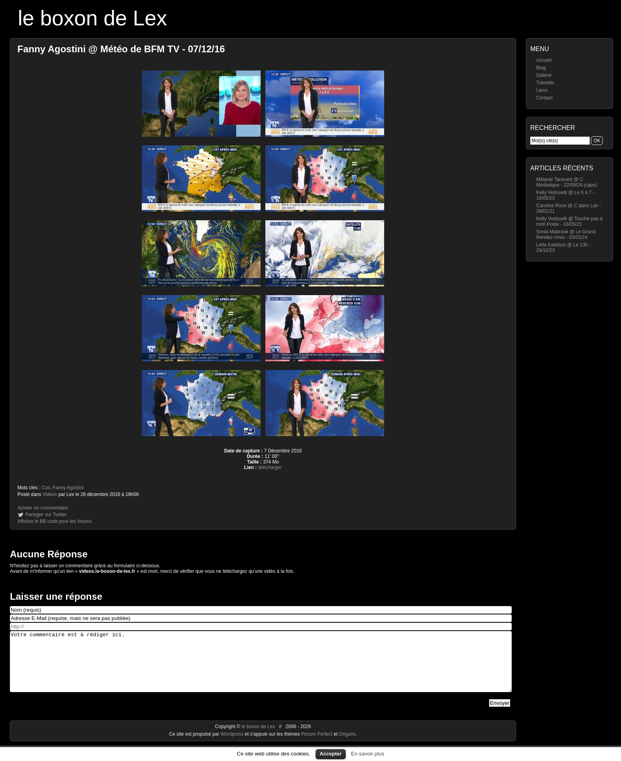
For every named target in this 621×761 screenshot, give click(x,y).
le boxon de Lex (92, 18)
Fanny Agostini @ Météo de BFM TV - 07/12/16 (121, 49)
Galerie (544, 75)
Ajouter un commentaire (42, 508)
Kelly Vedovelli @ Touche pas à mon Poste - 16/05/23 (569, 221)
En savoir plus (367, 754)
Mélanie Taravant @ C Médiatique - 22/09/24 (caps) (566, 182)
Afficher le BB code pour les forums (54, 521)
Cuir (46, 487)
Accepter (331, 754)
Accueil (544, 60)
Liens (542, 90)
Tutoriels (545, 83)
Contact (544, 98)
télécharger (270, 467)
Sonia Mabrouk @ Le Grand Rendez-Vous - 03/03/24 (566, 234)
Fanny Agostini (68, 487)
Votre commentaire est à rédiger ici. (261, 667)
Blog (541, 68)
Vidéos (49, 494)
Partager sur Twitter (46, 514)
